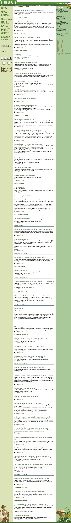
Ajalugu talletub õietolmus (60, 26)
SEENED (3, 10)
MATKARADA (4, 26)
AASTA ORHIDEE (5, 28)
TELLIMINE (59, 3)
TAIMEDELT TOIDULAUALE (5, 31)
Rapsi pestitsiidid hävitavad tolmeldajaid (62, 23)
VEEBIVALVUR (5, 15)
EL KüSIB (3, 25)
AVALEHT (3, 7)
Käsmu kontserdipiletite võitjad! (62, 33)
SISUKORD (4, 8)
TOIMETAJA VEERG (6, 19)
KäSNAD (3, 11)
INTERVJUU (4, 14)
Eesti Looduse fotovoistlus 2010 (6, 46)
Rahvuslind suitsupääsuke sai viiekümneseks (61, 15)
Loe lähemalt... (20, 15)
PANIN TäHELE (5, 37)
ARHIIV (65, 3)
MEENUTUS (4, 21)
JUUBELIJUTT (5, 24)
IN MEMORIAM (5, 17)
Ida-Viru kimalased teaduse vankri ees (61, 30)
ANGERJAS (4, 22)
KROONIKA (4, 29)
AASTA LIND (4, 39)
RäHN (2, 18)
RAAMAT (3, 35)
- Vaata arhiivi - (60, 35)
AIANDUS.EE (4, 51)
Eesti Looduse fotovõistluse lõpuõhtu (62, 11)
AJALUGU (4, 13)
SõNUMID (3, 33)
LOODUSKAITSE (5, 36)
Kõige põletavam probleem (60, 19)
